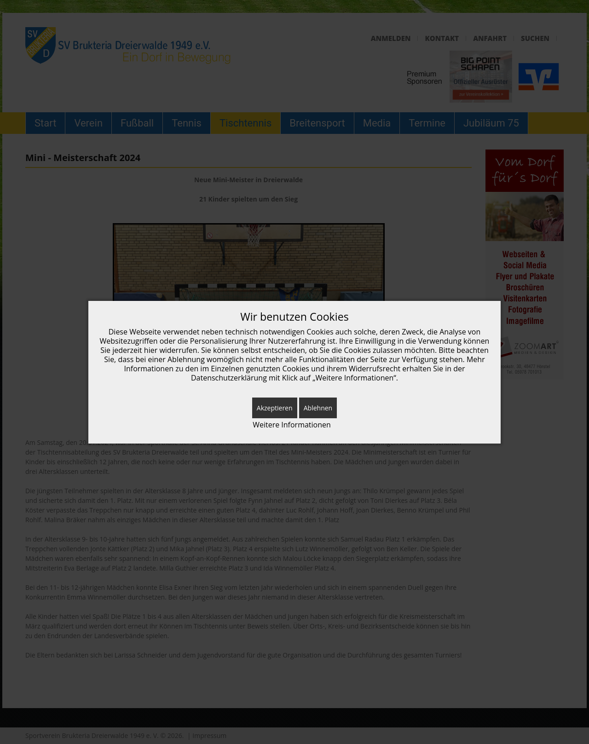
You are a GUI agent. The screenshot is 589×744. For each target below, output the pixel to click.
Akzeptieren (275, 408)
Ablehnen (318, 408)
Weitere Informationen (292, 425)
